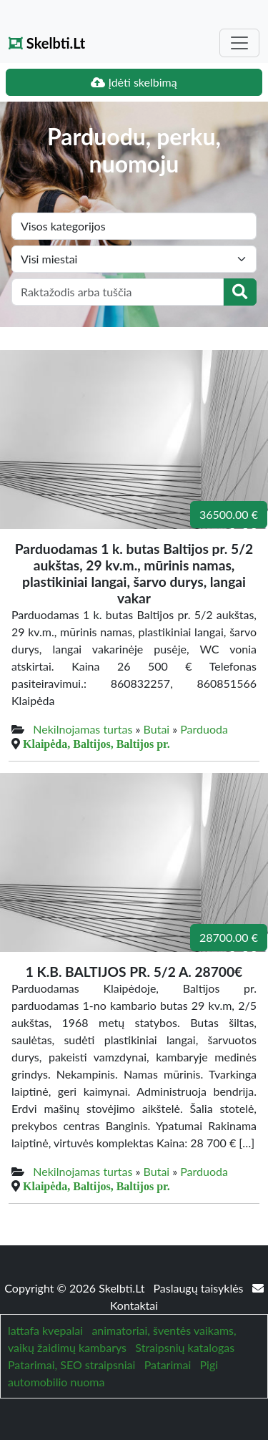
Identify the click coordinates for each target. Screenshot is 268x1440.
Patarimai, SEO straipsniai (71, 1364)
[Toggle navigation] (239, 43)
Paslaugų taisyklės (199, 1288)
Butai (157, 729)
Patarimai (168, 1364)
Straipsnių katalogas (184, 1347)
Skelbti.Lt (47, 43)
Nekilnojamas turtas (82, 729)
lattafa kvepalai (45, 1330)
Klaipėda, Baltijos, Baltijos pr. (96, 743)
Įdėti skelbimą (134, 82)
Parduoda (204, 729)
